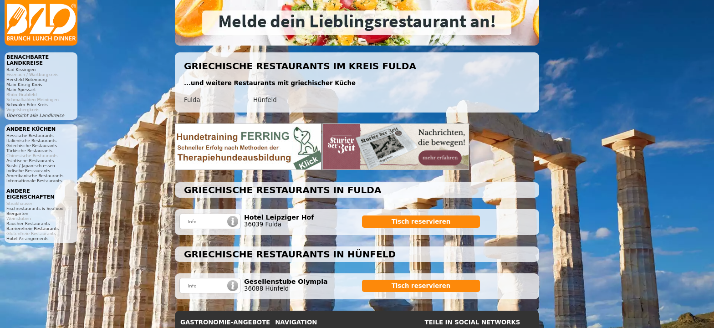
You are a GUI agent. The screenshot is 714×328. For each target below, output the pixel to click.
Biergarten (17, 213)
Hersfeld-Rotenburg (26, 79)
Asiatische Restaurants (30, 160)
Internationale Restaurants (34, 180)
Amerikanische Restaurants (34, 175)
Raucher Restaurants (28, 223)
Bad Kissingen (21, 69)
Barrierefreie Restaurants (32, 228)
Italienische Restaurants (31, 140)
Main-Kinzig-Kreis (24, 84)
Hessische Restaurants (30, 135)
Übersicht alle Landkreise (35, 115)
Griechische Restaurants (31, 145)
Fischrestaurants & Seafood (35, 208)
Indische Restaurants (28, 170)
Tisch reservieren (421, 221)
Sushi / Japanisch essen (30, 165)
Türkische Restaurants (29, 150)
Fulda (192, 100)
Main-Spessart (21, 89)
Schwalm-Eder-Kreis (27, 104)
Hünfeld (265, 100)
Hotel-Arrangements (27, 238)
